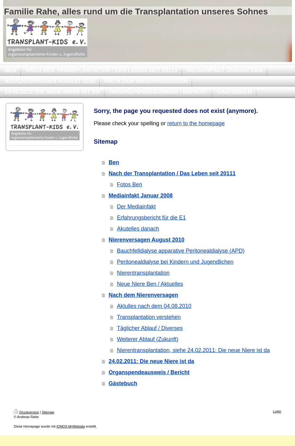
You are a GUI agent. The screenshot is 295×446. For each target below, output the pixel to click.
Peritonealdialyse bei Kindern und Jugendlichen (175, 262)
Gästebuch (123, 383)
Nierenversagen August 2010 (146, 240)
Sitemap (48, 412)
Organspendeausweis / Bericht (149, 372)
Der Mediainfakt (136, 207)
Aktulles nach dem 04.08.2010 (154, 306)
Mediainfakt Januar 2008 (141, 195)
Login (277, 411)
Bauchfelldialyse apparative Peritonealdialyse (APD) (181, 251)
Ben (114, 162)
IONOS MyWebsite (71, 426)
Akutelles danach (138, 229)
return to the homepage (196, 123)
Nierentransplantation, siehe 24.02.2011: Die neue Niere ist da (193, 350)
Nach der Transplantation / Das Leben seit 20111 (172, 173)
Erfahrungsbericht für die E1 (151, 218)
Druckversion (26, 412)
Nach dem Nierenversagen (143, 295)
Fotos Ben (129, 184)
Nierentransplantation (143, 273)
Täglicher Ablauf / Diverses (150, 328)
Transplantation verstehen (149, 317)
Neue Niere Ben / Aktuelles (150, 284)
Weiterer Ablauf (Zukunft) (148, 339)
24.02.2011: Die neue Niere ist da (151, 361)
